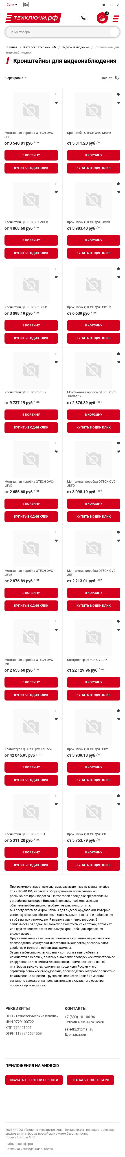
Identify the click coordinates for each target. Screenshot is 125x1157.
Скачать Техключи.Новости (34, 1080)
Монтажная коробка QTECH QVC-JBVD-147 (91, 394)
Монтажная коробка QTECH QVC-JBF (91, 572)
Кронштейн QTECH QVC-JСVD (88, 222)
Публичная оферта (19, 1144)
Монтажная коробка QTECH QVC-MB (29, 662)
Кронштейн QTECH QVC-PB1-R (89, 307)
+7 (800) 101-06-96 (83, 17)
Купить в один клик (31, 168)
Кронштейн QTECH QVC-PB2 (87, 749)
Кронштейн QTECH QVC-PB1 (24, 834)
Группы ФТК (26, 1137)
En (26, 4)
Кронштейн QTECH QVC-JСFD (25, 307)
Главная (11, 47)
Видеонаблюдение (75, 47)
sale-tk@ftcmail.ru (79, 1029)
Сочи (10, 4)
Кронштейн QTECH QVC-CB (86, 834)
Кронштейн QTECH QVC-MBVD (89, 133)
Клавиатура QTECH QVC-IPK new (28, 749)
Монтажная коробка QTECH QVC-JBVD (29, 483)
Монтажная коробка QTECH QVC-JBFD (91, 483)
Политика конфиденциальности (29, 1149)
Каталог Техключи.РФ (39, 47)
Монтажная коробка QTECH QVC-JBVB (29, 572)
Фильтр (106, 78)
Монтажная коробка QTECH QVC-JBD (29, 135)
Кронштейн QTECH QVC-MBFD (26, 222)
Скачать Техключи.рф (90, 1080)
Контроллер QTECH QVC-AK (87, 660)
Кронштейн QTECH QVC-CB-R (25, 392)
